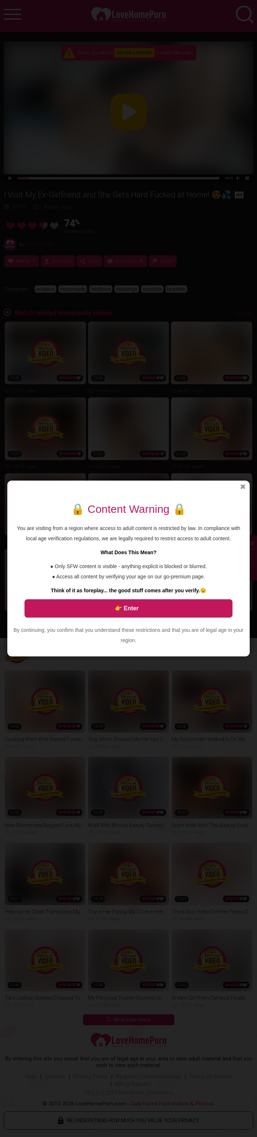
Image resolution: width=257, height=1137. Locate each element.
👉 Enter (127, 608)
